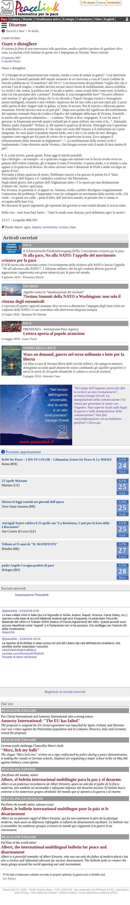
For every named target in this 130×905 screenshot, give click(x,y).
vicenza (63, 227)
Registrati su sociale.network (65, 692)
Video (98, 19)
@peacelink (9, 610)
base (73, 227)
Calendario (84, 19)
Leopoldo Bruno (11, 61)
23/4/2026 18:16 (30, 638)
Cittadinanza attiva (47, 19)
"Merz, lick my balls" (20, 750)
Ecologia (68, 19)
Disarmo (17, 24)
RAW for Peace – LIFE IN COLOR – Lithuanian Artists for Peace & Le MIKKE (57, 459)
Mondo (27, 19)
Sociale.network (13, 588)
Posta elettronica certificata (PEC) (98, 892)
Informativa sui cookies (44, 892)
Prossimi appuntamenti (23, 452)
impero (36, 227)
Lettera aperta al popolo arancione (54, 333)
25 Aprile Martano (14, 480)
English (109, 19)
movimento (50, 227)
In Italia (33, 31)
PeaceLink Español (19, 769)
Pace (4, 19)
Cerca (101, 2)
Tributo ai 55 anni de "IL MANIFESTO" (30, 544)
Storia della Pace (39, 348)
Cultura (14, 19)
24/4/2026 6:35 (29, 610)
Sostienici (113, 2)
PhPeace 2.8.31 (105, 889)
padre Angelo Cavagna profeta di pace (28, 565)
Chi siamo (88, 2)
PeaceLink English (19, 710)
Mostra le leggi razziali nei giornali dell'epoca (33, 502)
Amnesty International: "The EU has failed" (40, 720)
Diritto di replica (68, 892)
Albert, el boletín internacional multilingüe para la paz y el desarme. (61, 779)
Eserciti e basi (15, 31)
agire (27, 227)
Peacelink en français (22, 798)
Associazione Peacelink (32, 595)
